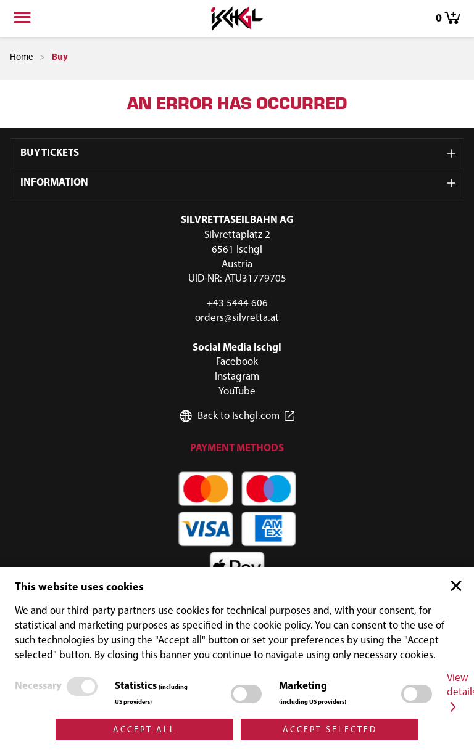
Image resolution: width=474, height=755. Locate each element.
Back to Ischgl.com (239, 416)
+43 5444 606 (237, 303)
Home (21, 57)
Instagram (237, 377)
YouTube (237, 391)
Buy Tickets (49, 153)
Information (54, 183)
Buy (60, 57)
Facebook (237, 362)
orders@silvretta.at (237, 318)
